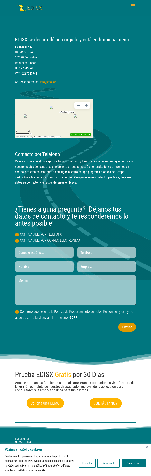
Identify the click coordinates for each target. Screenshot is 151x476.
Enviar (127, 327)
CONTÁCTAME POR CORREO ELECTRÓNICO (47, 240)
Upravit (86, 463)
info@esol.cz (48, 82)
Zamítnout (108, 463)
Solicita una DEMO (45, 403)
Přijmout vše (133, 463)
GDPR (73, 318)
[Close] (147, 447)
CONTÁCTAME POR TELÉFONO (38, 234)
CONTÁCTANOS (105, 403)
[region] (75, 460)
